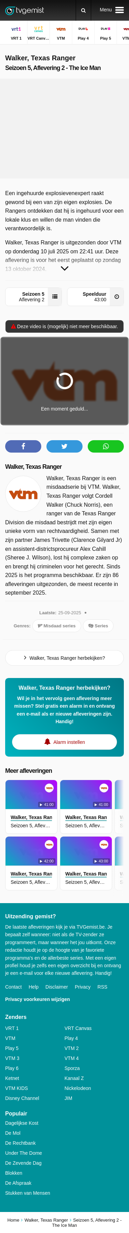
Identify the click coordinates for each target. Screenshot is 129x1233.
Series (98, 625)
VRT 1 (12, 1028)
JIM (69, 1098)
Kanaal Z (74, 1078)
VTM (10, 1038)
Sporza (72, 1068)
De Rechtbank (20, 1143)
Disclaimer (56, 987)
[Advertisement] (64, 128)
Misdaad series (57, 625)
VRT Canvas (78, 1028)
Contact (13, 987)
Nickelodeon (78, 1088)
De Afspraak (18, 1183)
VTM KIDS (16, 1088)
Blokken (13, 1173)
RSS (102, 987)
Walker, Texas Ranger (33, 466)
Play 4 (71, 1038)
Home (13, 1220)
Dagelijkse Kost (22, 1123)
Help (34, 987)
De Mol (12, 1133)
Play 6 (12, 1068)
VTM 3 (12, 1058)
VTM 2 (72, 1048)
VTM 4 (72, 1058)
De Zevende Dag (23, 1163)
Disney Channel (22, 1098)
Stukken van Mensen (27, 1193)
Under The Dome (23, 1153)
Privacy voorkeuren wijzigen (37, 999)
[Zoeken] (83, 10)
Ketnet (12, 1078)
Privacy (82, 987)
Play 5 (12, 1048)
